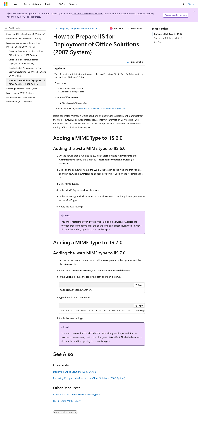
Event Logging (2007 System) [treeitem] (20, 93)
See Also (158, 41)
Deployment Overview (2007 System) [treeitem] (23, 38)
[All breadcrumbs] (55, 28)
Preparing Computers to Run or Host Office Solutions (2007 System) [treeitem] (26, 53)
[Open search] (184, 4)
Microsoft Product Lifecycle (87, 13)
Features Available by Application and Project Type (102, 108)
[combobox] (25, 28)
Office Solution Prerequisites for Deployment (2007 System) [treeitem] (23, 61)
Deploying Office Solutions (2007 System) (75, 371)
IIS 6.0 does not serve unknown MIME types (76, 394)
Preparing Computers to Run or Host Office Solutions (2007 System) (79, 28)
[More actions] (148, 28)
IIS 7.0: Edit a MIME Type (66, 400)
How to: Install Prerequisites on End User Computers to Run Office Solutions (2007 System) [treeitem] (27, 72)
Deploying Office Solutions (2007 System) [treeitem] (25, 33)
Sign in (191, 4)
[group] (102, 311)
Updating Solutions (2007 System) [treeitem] (22, 88)
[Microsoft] (6, 4)
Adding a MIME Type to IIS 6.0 (168, 34)
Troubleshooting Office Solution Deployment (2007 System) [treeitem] (21, 99)
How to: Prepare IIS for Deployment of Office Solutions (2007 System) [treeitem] (27, 82)
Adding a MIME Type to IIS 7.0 (168, 38)
